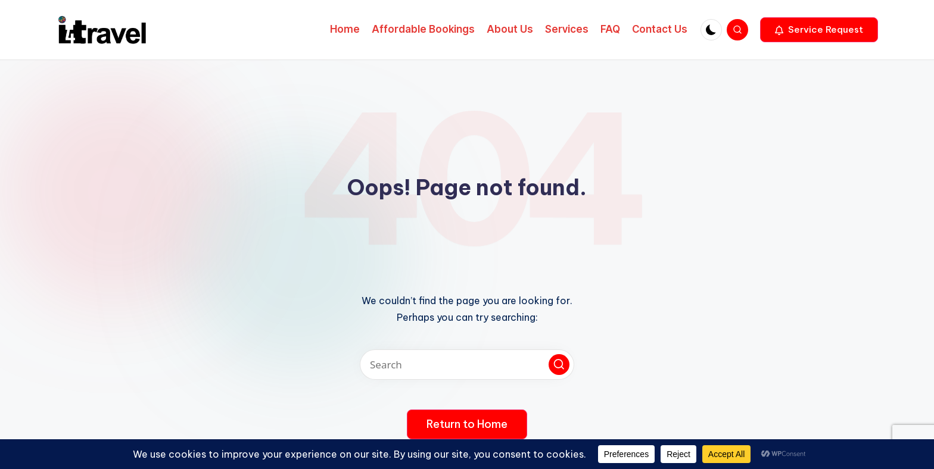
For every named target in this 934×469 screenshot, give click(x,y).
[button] (819, 29)
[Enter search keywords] (467, 364)
